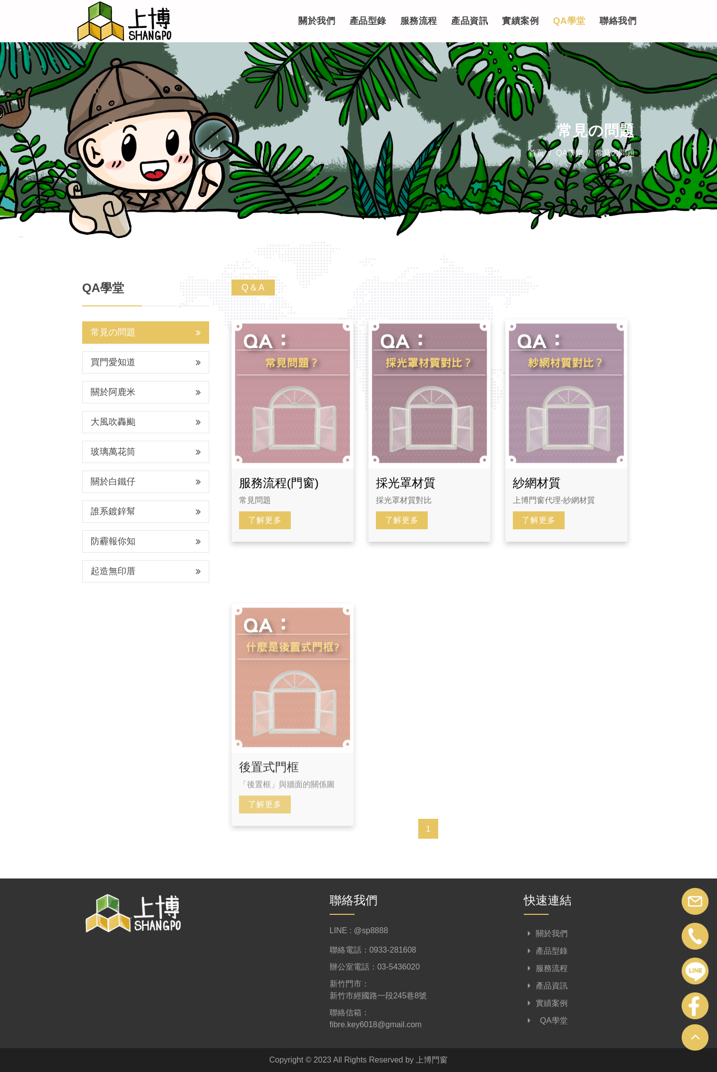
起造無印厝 (146, 571)
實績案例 (520, 21)
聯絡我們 (617, 21)
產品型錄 (367, 21)
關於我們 (316, 21)
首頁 (536, 153)
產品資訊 (469, 21)
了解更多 (265, 520)
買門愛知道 (146, 362)
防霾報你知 (146, 541)
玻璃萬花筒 (146, 452)
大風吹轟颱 (146, 422)
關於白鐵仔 (146, 482)
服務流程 (418, 21)
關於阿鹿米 (146, 392)
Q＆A (253, 287)
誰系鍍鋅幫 (146, 511)
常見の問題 (615, 153)
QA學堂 (569, 21)
